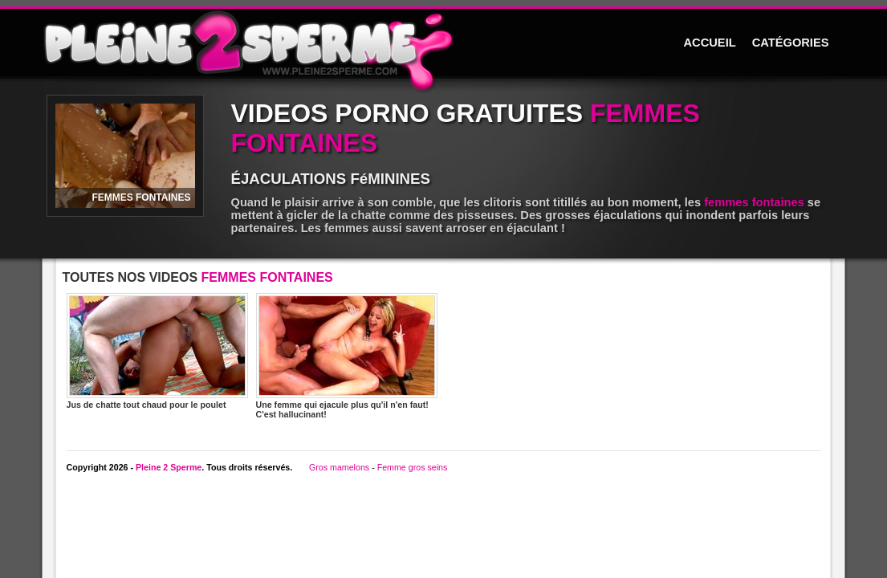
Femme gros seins (412, 467)
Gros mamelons (339, 467)
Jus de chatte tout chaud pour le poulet (157, 351)
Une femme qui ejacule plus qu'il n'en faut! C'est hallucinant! (346, 356)
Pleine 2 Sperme (168, 467)
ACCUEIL (710, 42)
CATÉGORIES (790, 42)
